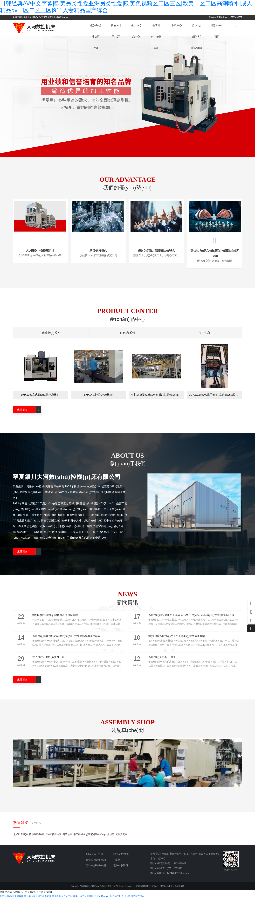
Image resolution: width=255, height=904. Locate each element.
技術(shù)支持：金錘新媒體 (172, 892)
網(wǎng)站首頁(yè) (98, 35)
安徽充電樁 (121, 840)
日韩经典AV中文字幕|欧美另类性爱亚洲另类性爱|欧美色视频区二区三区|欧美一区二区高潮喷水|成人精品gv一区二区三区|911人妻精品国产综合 (72, 902)
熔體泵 (110, 840)
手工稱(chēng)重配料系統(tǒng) (89, 840)
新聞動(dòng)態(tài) (159, 35)
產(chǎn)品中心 (139, 27)
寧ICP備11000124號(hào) (147, 892)
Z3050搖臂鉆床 (53, 840)
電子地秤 (67, 840)
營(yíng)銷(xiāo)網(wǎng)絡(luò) (199, 35)
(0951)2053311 (174, 874)
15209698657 (179, 869)
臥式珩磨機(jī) (21, 840)
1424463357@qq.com (178, 878)
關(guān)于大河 (119, 27)
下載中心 (179, 27)
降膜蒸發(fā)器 (36, 840)
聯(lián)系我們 (220, 27)
